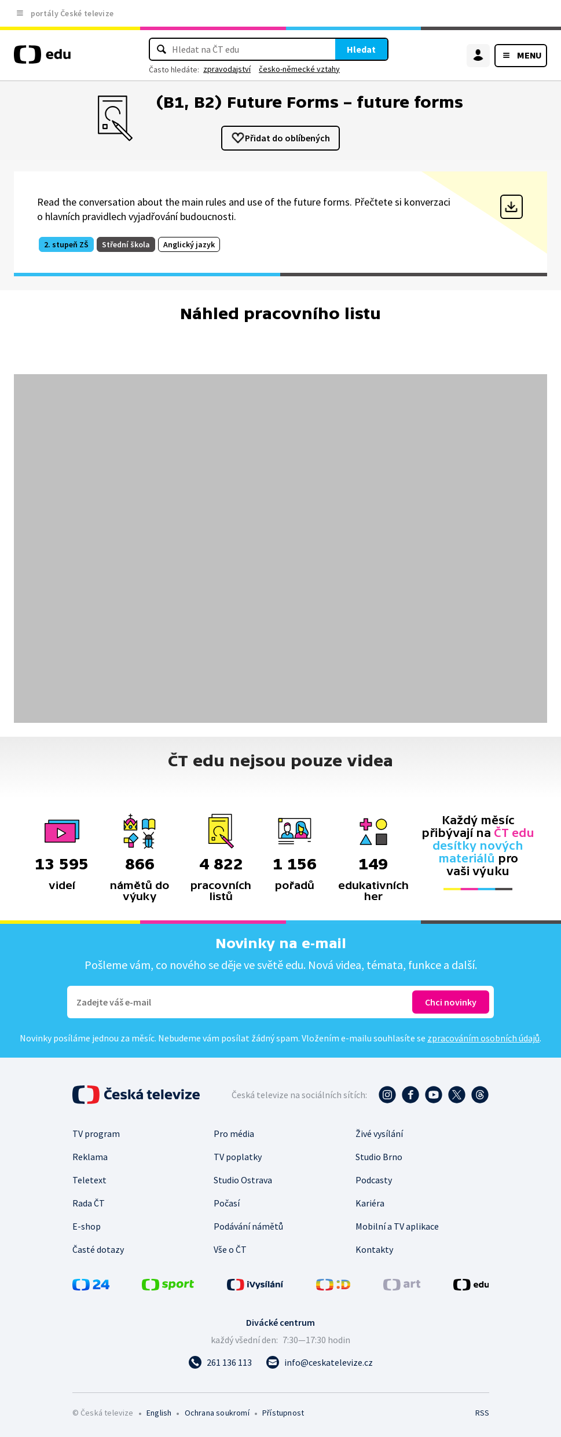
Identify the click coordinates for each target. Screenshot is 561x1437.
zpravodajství (227, 69)
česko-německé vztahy (299, 69)
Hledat (361, 49)
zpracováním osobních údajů (483, 1038)
